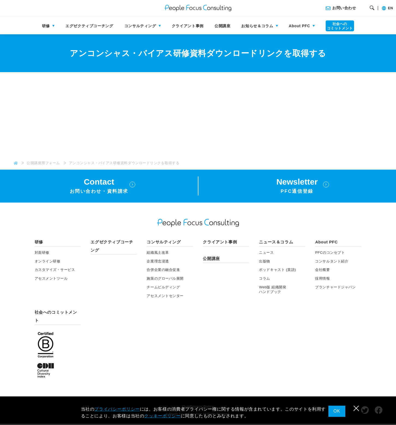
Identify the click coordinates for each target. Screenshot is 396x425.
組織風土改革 (158, 253)
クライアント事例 (188, 26)
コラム (264, 279)
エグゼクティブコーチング (89, 26)
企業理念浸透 (158, 262)
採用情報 (322, 279)
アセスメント (51, 279)
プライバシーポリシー (117, 409)
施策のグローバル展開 (165, 279)
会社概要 (322, 271)
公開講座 (222, 26)
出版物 (264, 262)
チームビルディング (163, 288)
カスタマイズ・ (55, 271)
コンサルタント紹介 (331, 262)
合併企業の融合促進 (163, 271)
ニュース (266, 253)
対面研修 (42, 253)
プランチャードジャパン (335, 288)
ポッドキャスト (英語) (277, 271)
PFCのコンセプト (330, 253)
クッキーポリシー (162, 416)
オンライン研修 (48, 262)
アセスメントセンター (165, 297)
